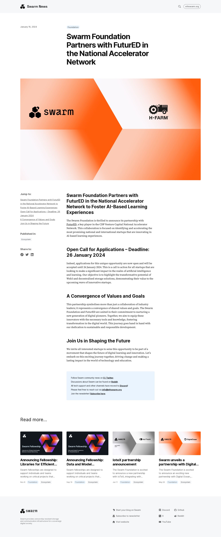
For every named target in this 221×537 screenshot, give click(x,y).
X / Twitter (108, 378)
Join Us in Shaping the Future (34, 223)
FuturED (72, 224)
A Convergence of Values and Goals (37, 219)
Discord (123, 385)
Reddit (114, 382)
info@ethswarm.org (112, 389)
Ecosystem (26, 239)
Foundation (73, 27)
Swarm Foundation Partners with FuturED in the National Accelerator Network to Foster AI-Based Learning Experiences (40, 204)
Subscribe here (97, 393)
